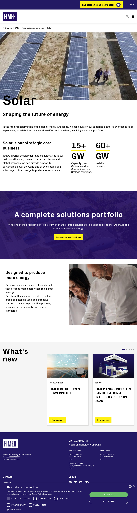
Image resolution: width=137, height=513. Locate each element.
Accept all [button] (109, 495)
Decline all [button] (108, 501)
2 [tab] (126, 349)
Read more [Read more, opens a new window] (47, 494)
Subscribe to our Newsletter (98, 4)
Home (16, 27)
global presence (12, 163)
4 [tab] (131, 349)
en (131, 4)
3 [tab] (129, 349)
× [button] (134, 486)
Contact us (7, 482)
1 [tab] (123, 349)
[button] (46, 509)
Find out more (57, 420)
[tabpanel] (67, 390)
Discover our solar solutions (68, 237)
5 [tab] (133, 349)
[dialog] (68, 498)
